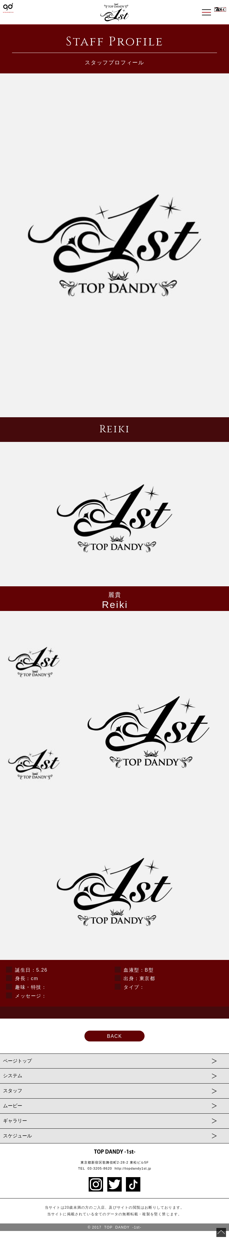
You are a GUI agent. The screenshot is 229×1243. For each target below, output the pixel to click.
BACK (114, 1036)
